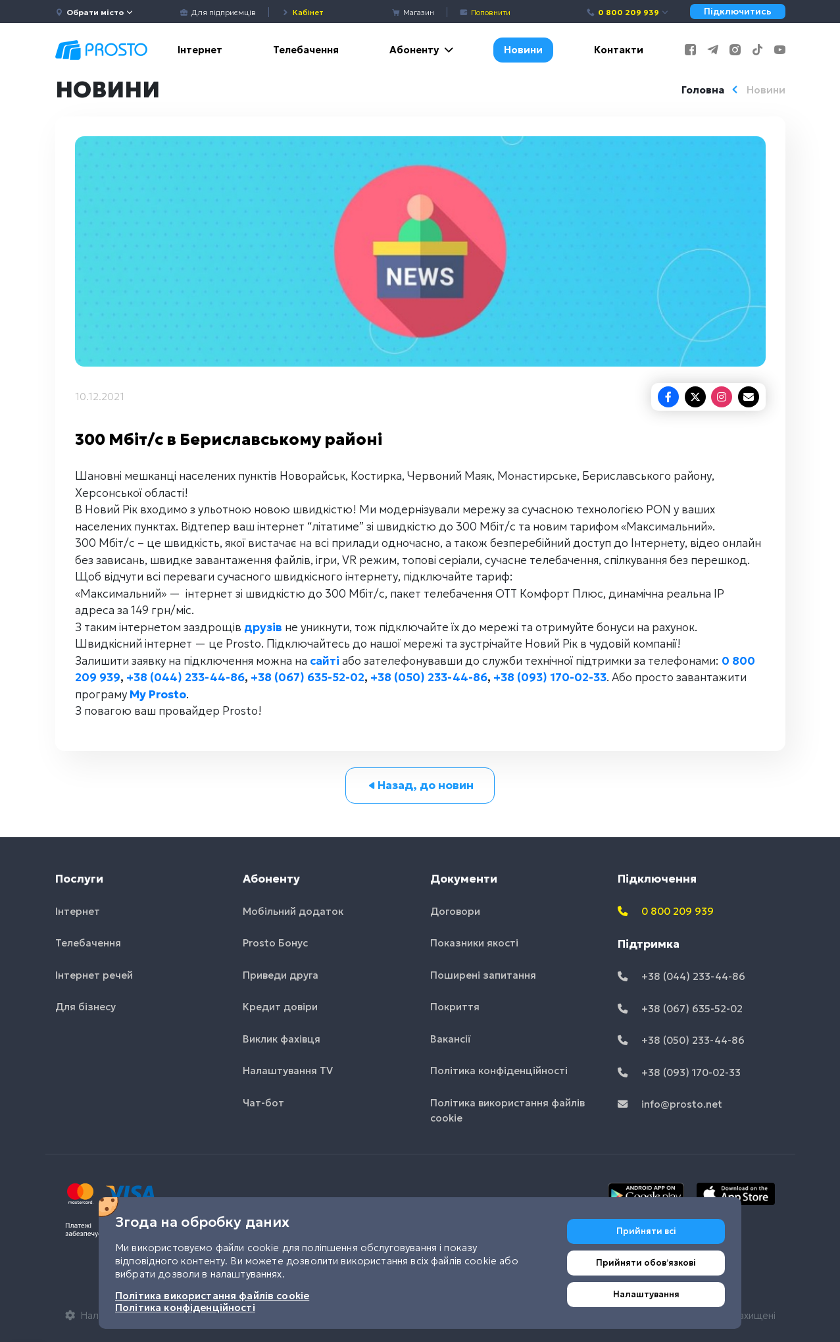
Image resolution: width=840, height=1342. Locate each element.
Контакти (618, 49)
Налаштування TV (288, 1070)
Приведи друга (280, 975)
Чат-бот (263, 1103)
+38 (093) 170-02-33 (549, 677)
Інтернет (200, 49)
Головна (702, 90)
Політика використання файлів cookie (507, 1110)
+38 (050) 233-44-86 (428, 677)
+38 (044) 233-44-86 (185, 677)
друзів (263, 627)
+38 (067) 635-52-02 (307, 677)
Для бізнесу (85, 1006)
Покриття (455, 1006)
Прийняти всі (646, 1231)
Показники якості (474, 943)
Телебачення (306, 49)
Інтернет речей (94, 975)
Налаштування (646, 1294)
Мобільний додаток (293, 911)
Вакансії (450, 1039)
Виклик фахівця (281, 1039)
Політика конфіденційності (499, 1070)
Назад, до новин (420, 785)
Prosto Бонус (275, 943)
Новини (523, 49)
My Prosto (158, 694)
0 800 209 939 (628, 12)
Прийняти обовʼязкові (646, 1262)
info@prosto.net (670, 1104)
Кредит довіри (280, 1006)
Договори (455, 911)
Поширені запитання (483, 975)
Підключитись (738, 11)
